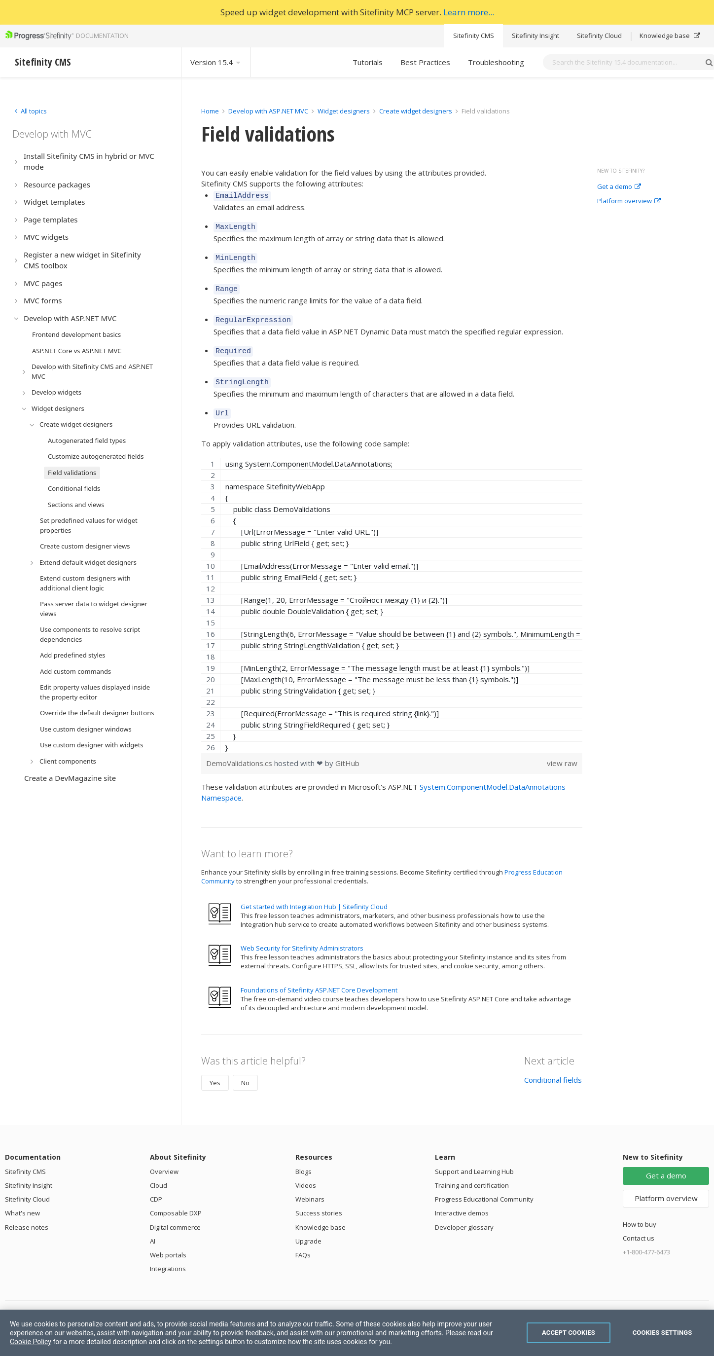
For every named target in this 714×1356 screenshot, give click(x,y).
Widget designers (344, 111)
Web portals (168, 1243)
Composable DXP (176, 1201)
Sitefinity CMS (473, 35)
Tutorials (368, 62)
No (245, 1070)
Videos (305, 1173)
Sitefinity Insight (535, 35)
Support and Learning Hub (474, 1159)
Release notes (26, 1215)
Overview (164, 1159)
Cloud (158, 1173)
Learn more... (468, 12)
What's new (22, 1201)
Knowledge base (670, 35)
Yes (215, 1070)
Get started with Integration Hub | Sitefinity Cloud (314, 894)
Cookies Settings (662, 1332)
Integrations (168, 1256)
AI (152, 1229)
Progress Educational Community (484, 1187)
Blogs (303, 1159)
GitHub (347, 751)
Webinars (309, 1187)
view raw (562, 751)
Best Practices (425, 62)
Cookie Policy (30, 1342)
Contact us (638, 1226)
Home (210, 111)
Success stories (318, 1201)
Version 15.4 (216, 62)
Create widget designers (415, 111)
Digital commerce (175, 1215)
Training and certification (472, 1173)
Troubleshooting (496, 62)
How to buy (639, 1212)
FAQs (303, 1243)
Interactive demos (462, 1201)
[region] (391, 593)
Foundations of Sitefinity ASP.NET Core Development (319, 978)
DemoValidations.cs (240, 751)
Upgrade (308, 1229)
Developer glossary (464, 1215)
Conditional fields (553, 1068)
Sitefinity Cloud (599, 35)
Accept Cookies (568, 1332)
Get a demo (619, 187)
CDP (156, 1187)
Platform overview (629, 201)
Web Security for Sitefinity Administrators (302, 936)
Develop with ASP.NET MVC (268, 111)
